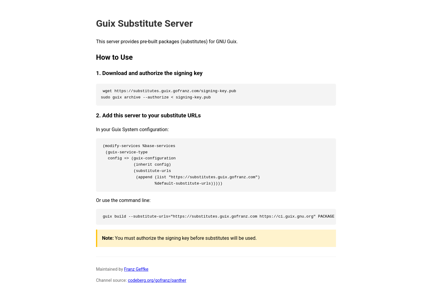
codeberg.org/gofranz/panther (157, 280)
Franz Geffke (136, 269)
